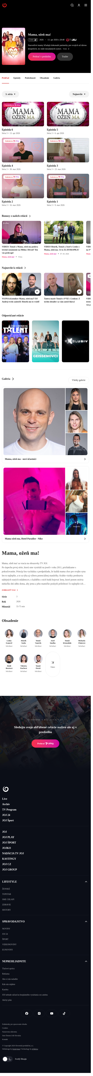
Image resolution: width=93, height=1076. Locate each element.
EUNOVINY (7, 950)
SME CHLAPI (8, 899)
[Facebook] (27, 1013)
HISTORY (6, 910)
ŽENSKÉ (6, 889)
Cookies (5, 1028)
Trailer (65, 56)
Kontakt (5, 1039)
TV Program (9, 809)
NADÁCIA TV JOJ (13, 853)
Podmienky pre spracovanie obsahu (14, 1024)
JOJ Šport (8, 820)
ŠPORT (5, 939)
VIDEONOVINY (9, 944)
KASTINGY (9, 858)
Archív (6, 804)
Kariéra (5, 989)
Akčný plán (7, 1000)
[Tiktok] (64, 1013)
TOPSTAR (6, 894)
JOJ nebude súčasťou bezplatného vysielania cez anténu (25, 995)
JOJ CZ (6, 864)
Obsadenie (44, 78)
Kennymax (16, 1049)
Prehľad (5, 78)
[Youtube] (52, 1013)
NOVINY (6, 929)
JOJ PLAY (8, 837)
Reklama (5, 974)
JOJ (4, 831)
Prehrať (45, 743)
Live (4, 798)
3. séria (11, 94)
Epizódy (16, 78)
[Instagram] (39, 1013)
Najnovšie (79, 94)
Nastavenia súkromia (9, 1032)
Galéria (56, 78)
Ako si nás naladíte (10, 979)
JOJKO (6, 848)
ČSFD (33, 40)
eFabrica (35, 1049)
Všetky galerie (78, 380)
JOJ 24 (6, 815)
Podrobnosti (30, 78)
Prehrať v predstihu (42, 56)
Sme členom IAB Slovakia (11, 1036)
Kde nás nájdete (8, 984)
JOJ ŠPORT (9, 842)
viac (67, 49)
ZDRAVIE (6, 905)
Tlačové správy (8, 968)
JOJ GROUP (9, 869)
